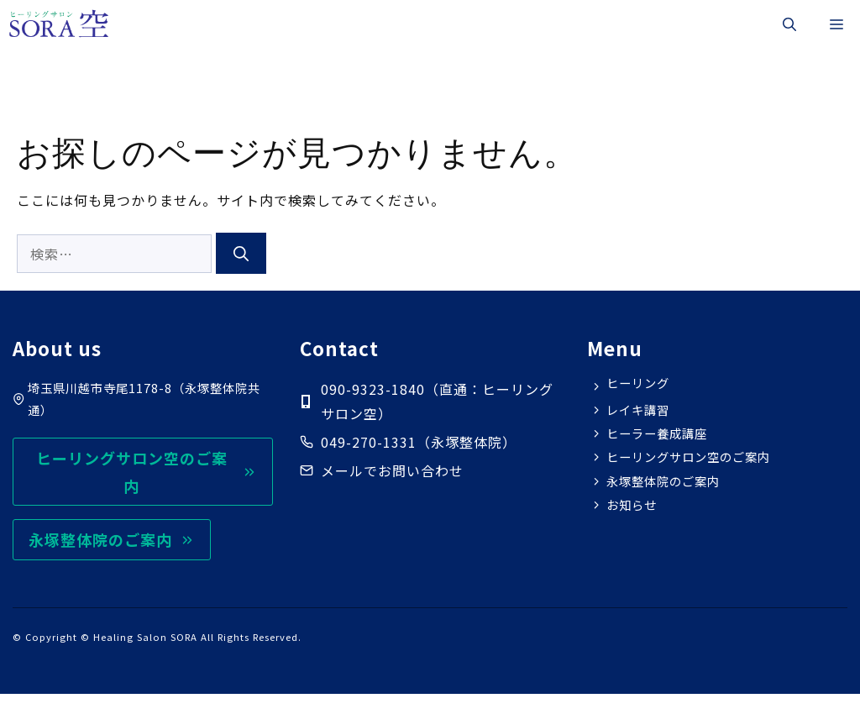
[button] (789, 23)
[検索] (241, 253)
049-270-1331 (369, 442)
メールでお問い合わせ (392, 470)
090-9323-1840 (373, 389)
